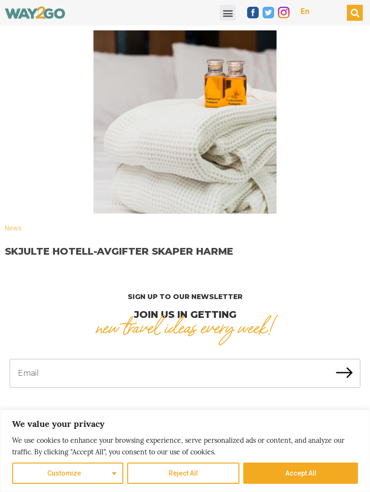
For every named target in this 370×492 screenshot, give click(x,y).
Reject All (183, 473)
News (13, 228)
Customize (64, 473)
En (305, 11)
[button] (228, 13)
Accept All (301, 473)
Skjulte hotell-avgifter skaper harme (119, 251)
